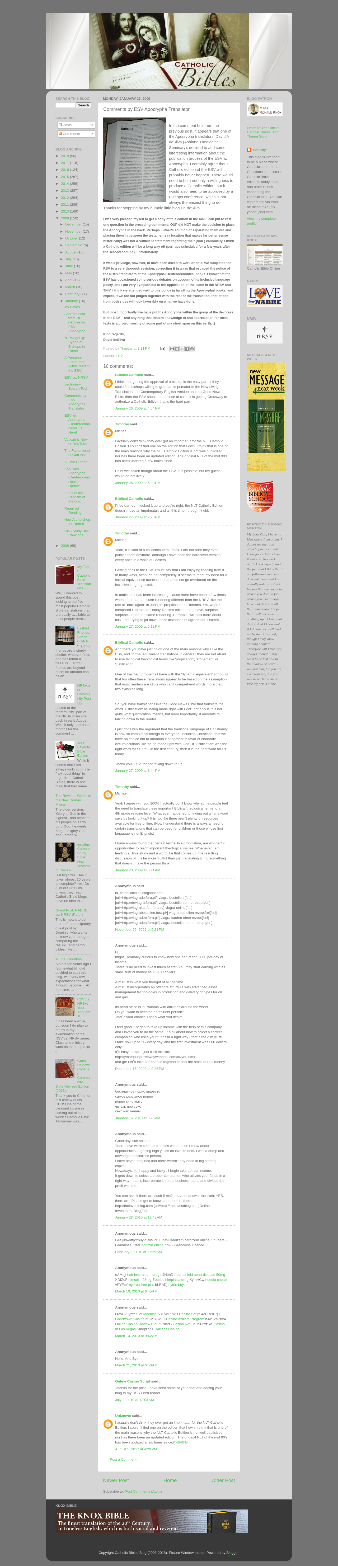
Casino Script (189, 1314)
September (74, 245)
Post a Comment (123, 1459)
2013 (65, 190)
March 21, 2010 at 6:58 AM (136, 1365)
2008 (65, 546)
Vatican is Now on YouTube (76, 442)
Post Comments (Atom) (143, 1491)
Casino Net (181, 1324)
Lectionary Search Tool (75, 386)
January (72, 301)
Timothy (122, 424)
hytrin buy (176, 1285)
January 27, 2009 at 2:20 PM (138, 517)
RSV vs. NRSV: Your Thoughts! (83, 1007)
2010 (65, 211)
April (69, 280)
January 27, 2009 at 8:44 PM (138, 771)
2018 (65, 156)
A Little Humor (75, 462)
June (69, 266)
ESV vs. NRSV (76, 377)
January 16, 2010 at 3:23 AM (137, 1118)
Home (170, 1480)
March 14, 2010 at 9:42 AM (136, 1336)
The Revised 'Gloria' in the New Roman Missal (73, 800)
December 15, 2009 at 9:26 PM (139, 1069)
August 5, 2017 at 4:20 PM (136, 1449)
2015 (65, 177)
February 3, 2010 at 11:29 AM (138, 1252)
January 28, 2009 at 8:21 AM (137, 870)
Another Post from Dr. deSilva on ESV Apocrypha (75, 322)
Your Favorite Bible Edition (83, 749)
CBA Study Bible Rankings (77, 533)
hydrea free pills (141, 1285)
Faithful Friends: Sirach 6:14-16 (83, 634)
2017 (65, 163)
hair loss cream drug (143, 1275)
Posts (65, 125)
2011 (65, 204)
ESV (119, 356)
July (69, 259)
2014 (65, 184)
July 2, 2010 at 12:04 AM (134, 1400)
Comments (69, 134)
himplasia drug (177, 1280)
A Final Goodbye (68, 959)
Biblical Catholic (129, 375)
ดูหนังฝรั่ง (180, 1442)
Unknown (123, 1416)
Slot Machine (146, 1314)
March (70, 287)
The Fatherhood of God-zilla (77, 453)
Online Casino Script (132, 1381)
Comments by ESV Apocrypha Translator (75, 402)
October (72, 238)
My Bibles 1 (73, 307)
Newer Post (116, 1480)
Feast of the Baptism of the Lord (74, 497)
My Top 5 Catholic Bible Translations (84, 577)
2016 (65, 170)
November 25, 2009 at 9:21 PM (139, 930)
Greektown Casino (129, 1319)
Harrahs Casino (166, 1329)
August (71, 252)
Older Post (223, 1480)
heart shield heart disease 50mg (199, 1275)
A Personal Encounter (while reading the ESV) (77, 364)
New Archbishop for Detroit (77, 522)
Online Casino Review (132, 1324)
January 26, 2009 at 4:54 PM (138, 408)
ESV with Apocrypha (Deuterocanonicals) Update (77, 477)
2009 (65, 218)
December (74, 224)
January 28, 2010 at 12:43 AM (138, 1217)
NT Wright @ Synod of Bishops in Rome (74, 344)
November (74, 231)
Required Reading (73, 510)
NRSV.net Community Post (84, 692)
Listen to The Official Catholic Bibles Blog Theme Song (263, 132)
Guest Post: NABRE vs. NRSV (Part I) (71, 912)
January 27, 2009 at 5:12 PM (138, 626)
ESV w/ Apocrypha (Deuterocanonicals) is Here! (77, 424)
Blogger (232, 1553)
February (73, 294)
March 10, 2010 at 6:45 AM (136, 1291)
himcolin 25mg (139, 1280)
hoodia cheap (216, 1280)
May (69, 273)
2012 (65, 198)
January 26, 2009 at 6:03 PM (138, 483)
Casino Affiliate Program (185, 1319)
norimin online (153, 1245)
